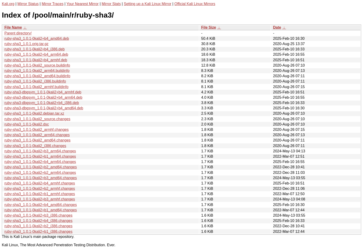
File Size (208, 27)
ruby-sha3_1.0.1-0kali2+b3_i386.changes (38, 215)
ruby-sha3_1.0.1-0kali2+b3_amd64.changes (40, 178)
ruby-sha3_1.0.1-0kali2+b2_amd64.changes (40, 167)
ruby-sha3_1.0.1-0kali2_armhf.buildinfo (36, 87)
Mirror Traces (52, 4)
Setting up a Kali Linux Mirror (147, 4)
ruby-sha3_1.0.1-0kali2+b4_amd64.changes (40, 205)
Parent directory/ (17, 33)
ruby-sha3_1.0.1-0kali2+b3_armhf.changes (39, 199)
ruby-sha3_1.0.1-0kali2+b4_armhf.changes (39, 183)
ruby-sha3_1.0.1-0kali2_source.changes (37, 119)
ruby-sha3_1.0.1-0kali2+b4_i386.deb (34, 49)
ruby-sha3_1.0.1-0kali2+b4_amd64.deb (36, 38)
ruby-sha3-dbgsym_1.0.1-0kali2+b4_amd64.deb (43, 108)
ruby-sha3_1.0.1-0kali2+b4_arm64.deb (36, 54)
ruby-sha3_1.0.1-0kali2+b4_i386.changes (38, 221)
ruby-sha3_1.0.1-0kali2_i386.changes (35, 146)
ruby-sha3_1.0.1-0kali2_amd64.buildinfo (37, 76)
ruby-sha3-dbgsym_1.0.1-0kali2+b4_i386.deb (41, 103)
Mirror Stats (111, 4)
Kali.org (8, 4)
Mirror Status (28, 4)
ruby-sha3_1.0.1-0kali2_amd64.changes (37, 140)
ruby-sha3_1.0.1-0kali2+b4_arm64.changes (40, 162)
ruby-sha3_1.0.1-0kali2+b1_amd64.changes (40, 210)
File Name (13, 27)
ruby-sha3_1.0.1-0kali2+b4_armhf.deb (35, 60)
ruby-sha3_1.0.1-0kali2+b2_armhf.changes (39, 189)
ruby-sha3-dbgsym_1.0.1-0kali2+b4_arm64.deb (43, 97)
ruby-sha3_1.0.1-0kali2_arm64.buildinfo (36, 71)
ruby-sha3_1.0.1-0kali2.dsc (26, 124)
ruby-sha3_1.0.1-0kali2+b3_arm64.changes (40, 151)
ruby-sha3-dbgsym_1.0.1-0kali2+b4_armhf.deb (42, 92)
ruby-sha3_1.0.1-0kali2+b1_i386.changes (38, 232)
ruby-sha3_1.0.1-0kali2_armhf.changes (36, 130)
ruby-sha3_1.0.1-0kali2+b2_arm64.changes (40, 173)
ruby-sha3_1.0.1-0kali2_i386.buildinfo (35, 81)
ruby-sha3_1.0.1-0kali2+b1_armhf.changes (39, 194)
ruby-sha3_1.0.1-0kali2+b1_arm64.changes (40, 156)
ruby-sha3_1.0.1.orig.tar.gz (26, 44)
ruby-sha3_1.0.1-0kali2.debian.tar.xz (34, 113)
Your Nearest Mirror (82, 4)
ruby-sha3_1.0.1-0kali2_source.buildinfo (37, 65)
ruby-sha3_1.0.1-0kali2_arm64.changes (37, 135)
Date (277, 27)
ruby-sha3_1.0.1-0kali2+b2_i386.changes (38, 226)
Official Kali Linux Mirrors (194, 4)
